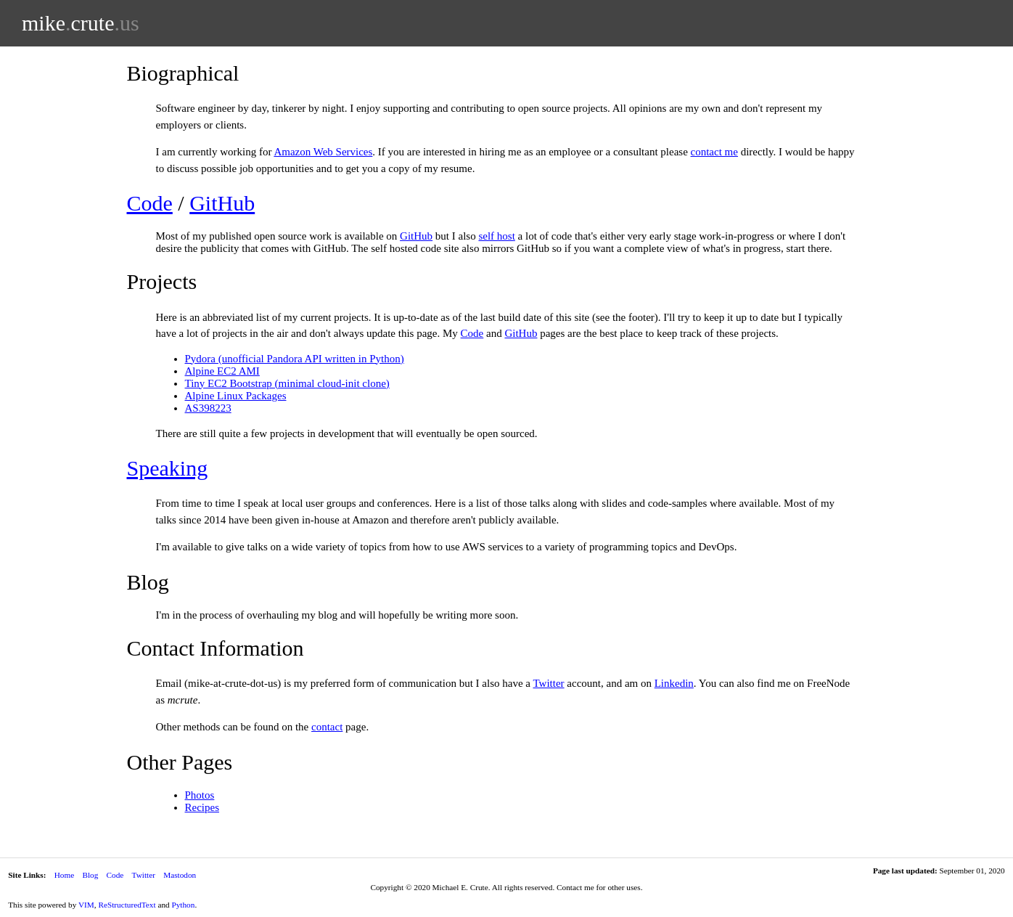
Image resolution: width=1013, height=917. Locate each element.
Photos (200, 795)
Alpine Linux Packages (236, 396)
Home (64, 875)
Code (150, 203)
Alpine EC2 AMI (222, 371)
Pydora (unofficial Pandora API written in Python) (294, 358)
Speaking (167, 468)
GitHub (222, 203)
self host (496, 236)
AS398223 (208, 408)
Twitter (548, 683)
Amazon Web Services (323, 152)
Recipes (202, 807)
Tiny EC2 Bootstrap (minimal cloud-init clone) (287, 383)
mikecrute (80, 23)
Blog (90, 875)
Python (182, 904)
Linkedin (674, 683)
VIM (86, 904)
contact (327, 727)
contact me (714, 152)
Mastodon (179, 875)
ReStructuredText (126, 904)
